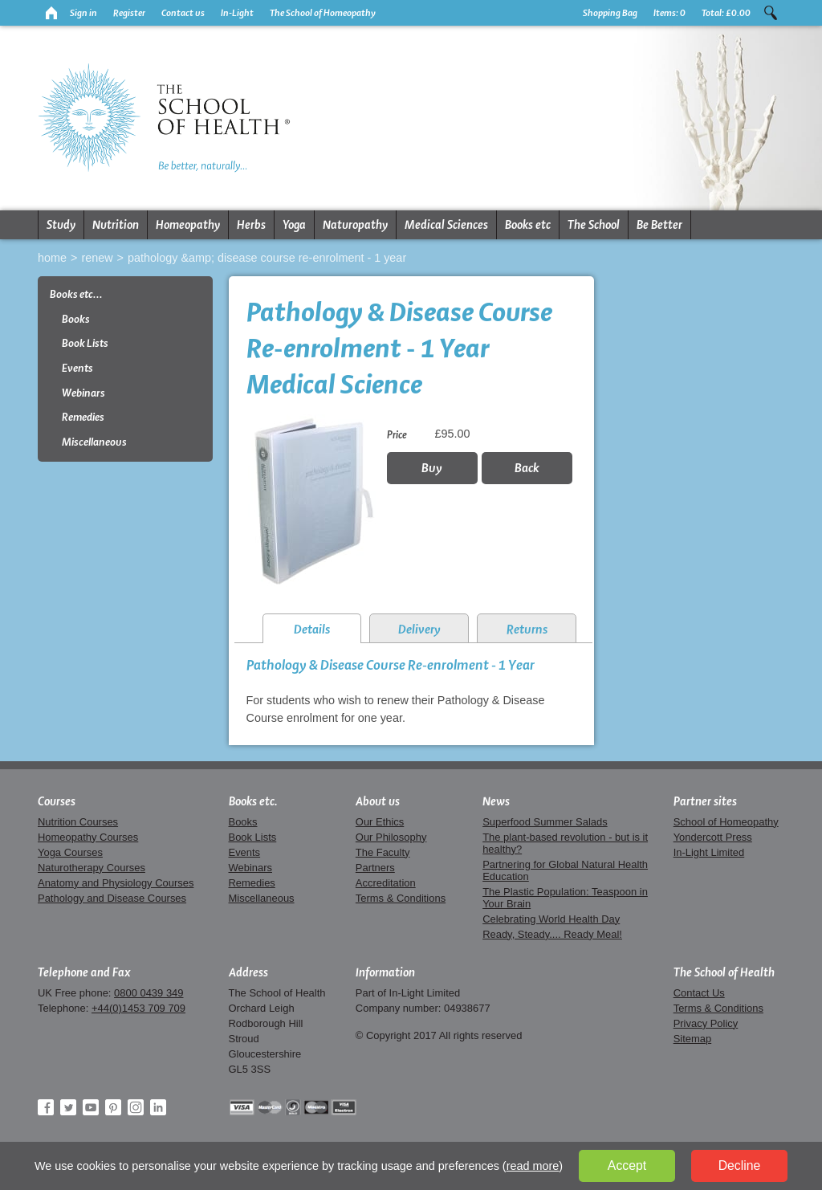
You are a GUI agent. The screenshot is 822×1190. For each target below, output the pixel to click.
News (496, 801)
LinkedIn (158, 1107)
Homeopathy (188, 225)
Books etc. (253, 801)
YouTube (91, 1107)
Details (312, 629)
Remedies (83, 417)
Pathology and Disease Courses (112, 898)
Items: (669, 12)
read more (533, 1165)
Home (52, 257)
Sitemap (692, 1039)
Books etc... (76, 294)
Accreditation (386, 883)
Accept (627, 1165)
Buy (431, 467)
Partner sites (705, 801)
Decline (739, 1165)
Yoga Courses (70, 852)
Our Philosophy (391, 837)
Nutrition (115, 225)
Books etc (528, 225)
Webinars (83, 393)
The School (594, 225)
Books (76, 319)
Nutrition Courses (78, 822)
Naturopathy (355, 225)
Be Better (659, 225)
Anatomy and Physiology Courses (115, 883)
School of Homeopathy (726, 822)
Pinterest (113, 1107)
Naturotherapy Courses (91, 868)
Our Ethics (380, 822)
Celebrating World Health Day (551, 919)
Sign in (83, 12)
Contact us (183, 12)
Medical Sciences (446, 225)
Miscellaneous (94, 442)
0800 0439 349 (148, 993)
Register (129, 12)
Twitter (68, 1107)
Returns (527, 629)
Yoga (294, 225)
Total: (726, 12)
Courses (56, 801)
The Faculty (383, 852)
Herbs (251, 225)
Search (770, 13)
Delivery (419, 629)
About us (378, 801)
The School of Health (724, 972)
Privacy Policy (706, 1023)
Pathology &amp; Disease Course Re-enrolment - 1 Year (267, 257)
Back (527, 467)
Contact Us (699, 993)
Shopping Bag (610, 12)
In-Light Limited (709, 852)
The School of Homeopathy (323, 12)
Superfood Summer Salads (545, 822)
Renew (96, 257)
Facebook (46, 1107)
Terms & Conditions (401, 898)
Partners (375, 868)
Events (77, 368)
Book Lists (85, 343)
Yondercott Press (712, 837)
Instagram (136, 1107)
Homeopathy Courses (88, 837)
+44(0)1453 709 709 (138, 1008)
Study (61, 225)
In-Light (237, 12)
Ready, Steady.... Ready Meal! (552, 934)
